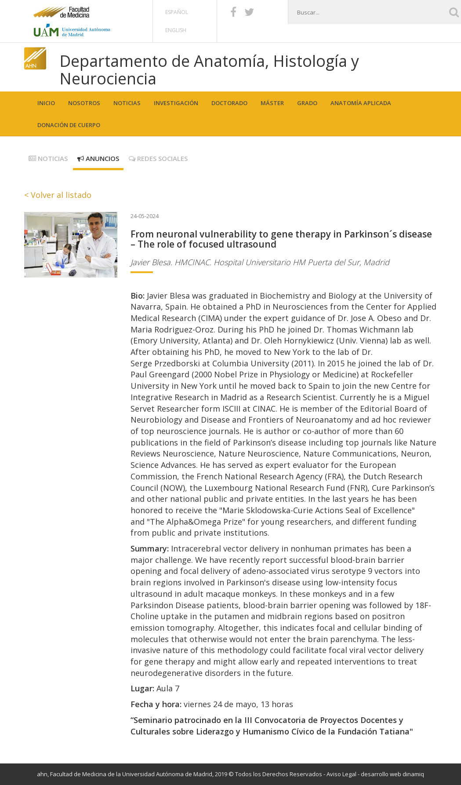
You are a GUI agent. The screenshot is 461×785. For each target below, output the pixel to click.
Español (176, 12)
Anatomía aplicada (360, 103)
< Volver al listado (57, 195)
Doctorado (229, 103)
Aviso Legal (341, 774)
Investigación (176, 103)
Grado (307, 103)
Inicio (46, 103)
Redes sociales (158, 158)
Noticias (127, 103)
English (175, 30)
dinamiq (413, 774)
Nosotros (84, 103)
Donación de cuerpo (68, 125)
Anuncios (98, 158)
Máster (272, 103)
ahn (42, 774)
